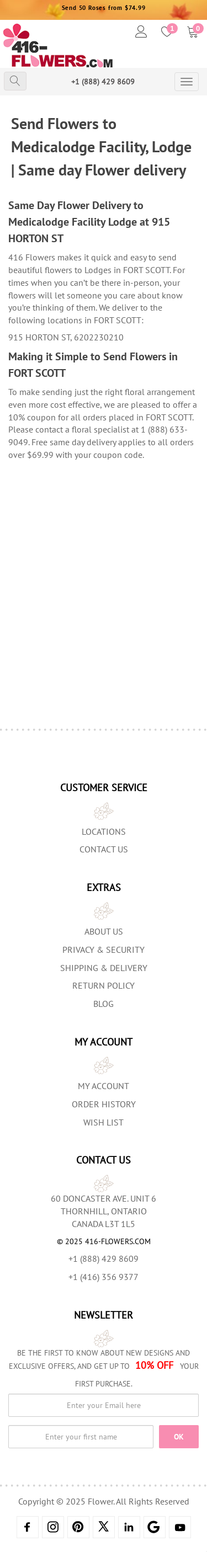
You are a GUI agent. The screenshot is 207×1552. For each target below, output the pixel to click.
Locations (104, 831)
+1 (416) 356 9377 (103, 1276)
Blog (103, 1003)
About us (103, 931)
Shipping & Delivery (103, 967)
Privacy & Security (103, 949)
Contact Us (103, 849)
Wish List (103, 1122)
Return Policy (103, 985)
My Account (103, 1085)
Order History (104, 1104)
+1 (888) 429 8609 (103, 82)
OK (179, 1437)
